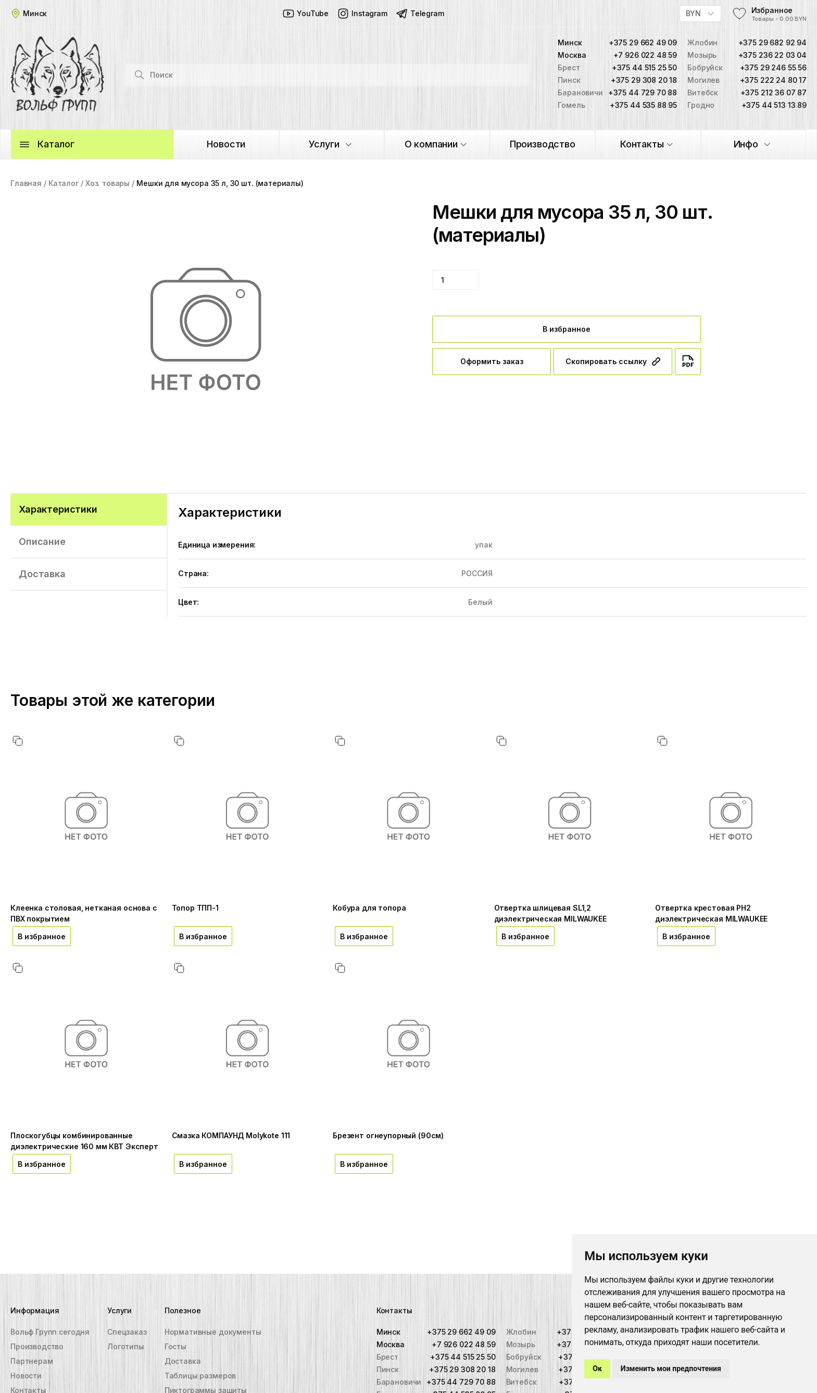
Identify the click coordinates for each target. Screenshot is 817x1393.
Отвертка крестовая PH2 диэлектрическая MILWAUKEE (711, 913)
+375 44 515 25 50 (644, 67)
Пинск (387, 1369)
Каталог (63, 183)
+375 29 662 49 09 (643, 42)
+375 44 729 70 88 (642, 92)
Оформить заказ (491, 361)
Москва (390, 1344)
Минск (388, 1331)
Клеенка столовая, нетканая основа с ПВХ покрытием (83, 913)
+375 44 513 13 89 (774, 105)
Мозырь (520, 1344)
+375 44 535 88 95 (643, 105)
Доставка (183, 1361)
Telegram (420, 13)
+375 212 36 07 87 (773, 92)
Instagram (362, 13)
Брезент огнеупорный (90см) (388, 1135)
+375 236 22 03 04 (772, 55)
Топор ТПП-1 (195, 907)
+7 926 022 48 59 (645, 55)
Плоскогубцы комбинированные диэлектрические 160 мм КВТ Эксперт (84, 1141)
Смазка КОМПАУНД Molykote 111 (231, 1135)
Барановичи (398, 1381)
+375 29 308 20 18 (644, 80)
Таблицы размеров (200, 1375)
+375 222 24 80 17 (773, 80)
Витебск (521, 1381)
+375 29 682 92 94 (772, 42)
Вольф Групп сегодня (50, 1331)
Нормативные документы (213, 1331)
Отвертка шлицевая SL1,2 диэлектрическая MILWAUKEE (550, 913)
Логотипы (125, 1346)
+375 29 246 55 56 (773, 67)
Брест (387, 1356)
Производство (37, 1346)
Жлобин (521, 1331)
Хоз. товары (107, 183)
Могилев (522, 1369)
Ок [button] (597, 1368)
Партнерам (31, 1361)
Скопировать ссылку (612, 361)
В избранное (566, 329)
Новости (26, 1375)
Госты (175, 1346)
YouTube (305, 13)
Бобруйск (524, 1356)
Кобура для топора (369, 907)
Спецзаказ (127, 1331)
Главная (26, 183)
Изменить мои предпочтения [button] (671, 1368)
